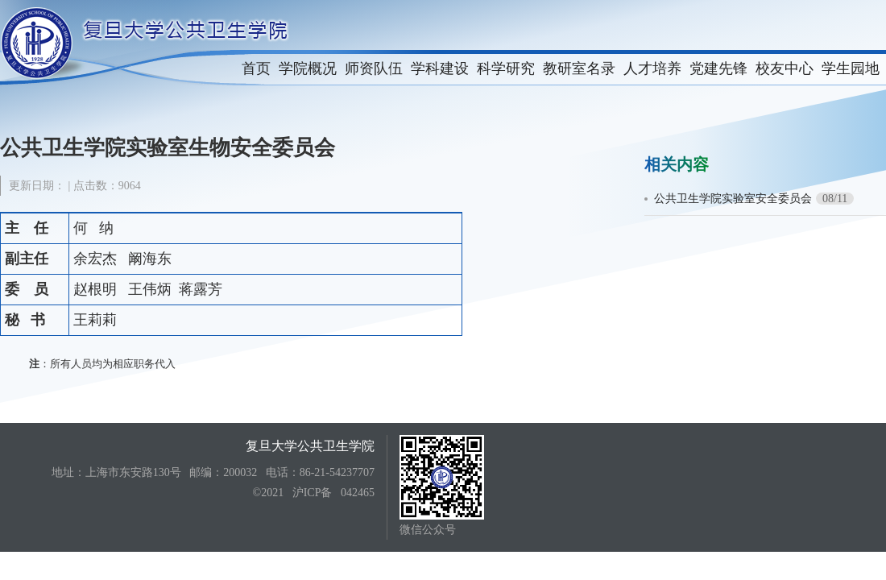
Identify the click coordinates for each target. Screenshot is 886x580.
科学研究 (506, 68)
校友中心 (785, 68)
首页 (256, 68)
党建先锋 (718, 68)
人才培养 (652, 68)
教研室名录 (579, 68)
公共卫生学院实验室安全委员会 (733, 199)
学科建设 (440, 68)
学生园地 (851, 68)
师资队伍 (374, 68)
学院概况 (308, 68)
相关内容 (676, 164)
